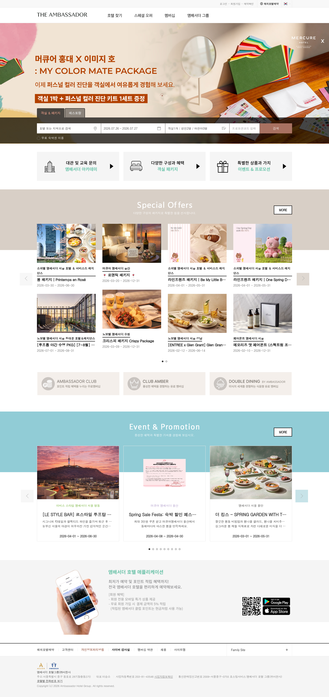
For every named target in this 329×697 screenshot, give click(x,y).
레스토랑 (75, 113)
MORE (283, 210)
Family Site (236, 650)
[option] (164, 83)
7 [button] (172, 549)
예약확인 (249, 3)
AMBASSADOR (72, 666)
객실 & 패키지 (50, 113)
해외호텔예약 (45, 649)
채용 (163, 649)
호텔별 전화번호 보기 (50, 681)
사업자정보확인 (163, 677)
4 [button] (161, 549)
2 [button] (166, 361)
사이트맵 (180, 649)
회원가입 (235, 3)
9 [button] (179, 549)
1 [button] (162, 361)
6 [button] (168, 549)
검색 (276, 128)
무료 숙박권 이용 (52, 137)
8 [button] (176, 549)
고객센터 (67, 649)
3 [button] (157, 549)
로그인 (223, 3)
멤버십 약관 (145, 649)
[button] (162, 95)
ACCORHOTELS (50, 666)
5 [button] (164, 549)
